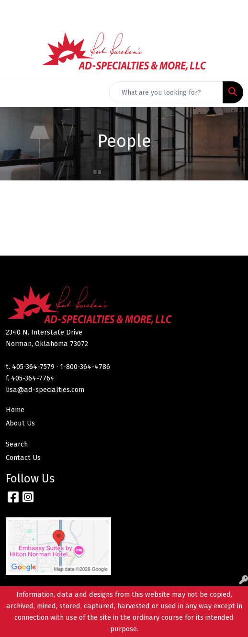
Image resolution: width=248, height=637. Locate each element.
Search (17, 444)
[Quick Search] (166, 92)
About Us (20, 423)
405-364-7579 (33, 366)
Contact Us (23, 457)
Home (15, 409)
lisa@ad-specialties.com (45, 389)
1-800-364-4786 (85, 366)
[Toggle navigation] (15, 92)
